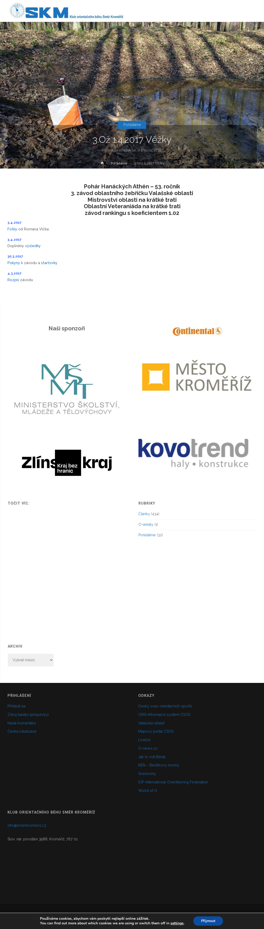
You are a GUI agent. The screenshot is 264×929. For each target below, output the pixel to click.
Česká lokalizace (22, 731)
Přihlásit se (16, 706)
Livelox (144, 740)
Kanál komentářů (21, 723)
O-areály (145, 524)
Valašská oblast (151, 723)
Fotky (12, 229)
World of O (147, 791)
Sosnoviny (147, 774)
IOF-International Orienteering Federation (173, 782)
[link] (251, 33)
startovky (49, 263)
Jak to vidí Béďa (151, 757)
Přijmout (208, 920)
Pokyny (14, 263)
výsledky (33, 246)
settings (177, 923)
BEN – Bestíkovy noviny (158, 765)
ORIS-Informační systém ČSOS (164, 715)
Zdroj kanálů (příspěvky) (28, 715)
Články (144, 514)
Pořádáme (132, 125)
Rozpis (13, 280)
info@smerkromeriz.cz (26, 825)
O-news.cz (147, 748)
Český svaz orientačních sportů (165, 706)
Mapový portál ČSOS (156, 731)
